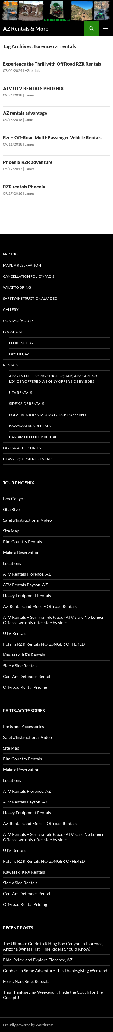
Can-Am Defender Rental (33, 437)
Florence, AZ (21, 343)
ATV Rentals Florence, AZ (27, 573)
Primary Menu (106, 28)
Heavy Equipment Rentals (27, 459)
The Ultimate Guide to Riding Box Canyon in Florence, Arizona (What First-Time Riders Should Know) (53, 946)
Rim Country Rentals (22, 541)
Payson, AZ (19, 354)
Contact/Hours (18, 320)
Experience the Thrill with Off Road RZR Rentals (52, 63)
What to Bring (17, 287)
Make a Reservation (22, 265)
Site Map (11, 530)
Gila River (12, 509)
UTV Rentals (20, 392)
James (29, 95)
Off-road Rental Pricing (25, 687)
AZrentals (32, 70)
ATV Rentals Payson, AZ (25, 584)
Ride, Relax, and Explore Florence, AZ (38, 959)
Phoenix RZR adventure (27, 162)
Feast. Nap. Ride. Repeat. (26, 981)
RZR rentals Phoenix (24, 186)
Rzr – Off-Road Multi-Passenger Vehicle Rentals (52, 137)
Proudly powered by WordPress (28, 1024)
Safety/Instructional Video (30, 298)
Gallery (11, 309)
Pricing (10, 254)
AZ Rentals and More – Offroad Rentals (40, 606)
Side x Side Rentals (26, 403)
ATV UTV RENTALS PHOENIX (33, 88)
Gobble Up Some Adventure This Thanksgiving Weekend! (56, 970)
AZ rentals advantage (25, 113)
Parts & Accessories (22, 448)
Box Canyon (14, 498)
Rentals (10, 365)
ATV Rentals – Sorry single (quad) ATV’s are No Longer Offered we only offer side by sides (53, 379)
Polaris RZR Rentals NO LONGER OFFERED (47, 414)
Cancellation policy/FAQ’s (28, 276)
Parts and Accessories (23, 726)
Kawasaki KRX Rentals (30, 425)
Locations (13, 331)
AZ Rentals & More (26, 28)
